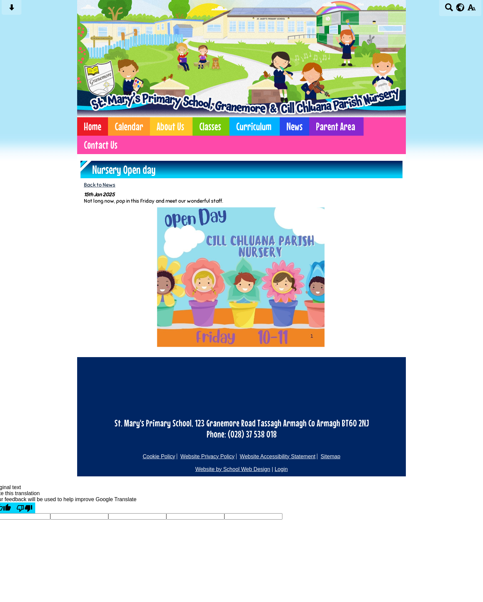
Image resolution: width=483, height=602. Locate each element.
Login (281, 469)
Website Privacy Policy (207, 456)
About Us (170, 126)
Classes (210, 126)
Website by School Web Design (232, 469)
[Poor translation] (24, 508)
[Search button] (449, 9)
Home (92, 126)
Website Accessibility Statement (278, 456)
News (294, 126)
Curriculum (253, 126)
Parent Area (335, 126)
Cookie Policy (159, 456)
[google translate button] (460, 7)
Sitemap (330, 456)
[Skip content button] (11, 9)
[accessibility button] (471, 9)
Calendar (129, 126)
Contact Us (100, 145)
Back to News (99, 185)
